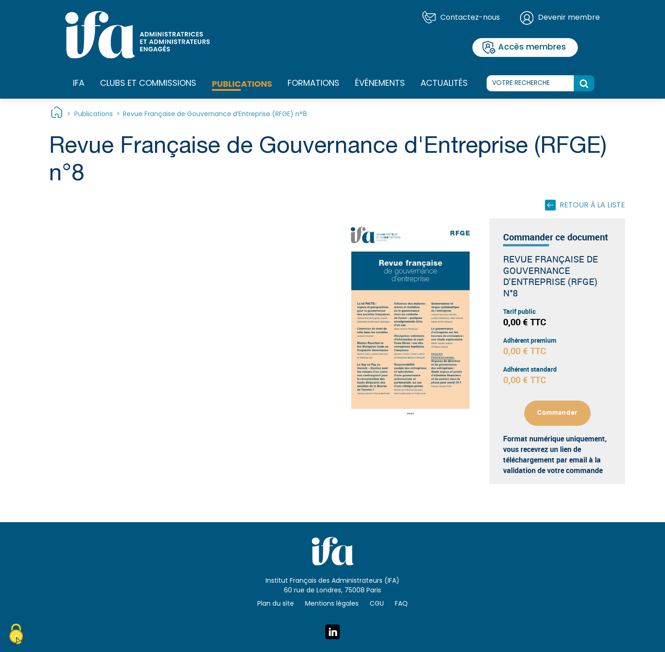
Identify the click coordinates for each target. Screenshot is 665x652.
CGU (377, 604)
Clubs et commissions (148, 83)
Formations (313, 84)
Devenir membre (569, 18)
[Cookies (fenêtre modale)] (16, 635)
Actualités (444, 83)
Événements (380, 83)
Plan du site (275, 604)
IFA (78, 84)
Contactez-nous (470, 18)
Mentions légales (332, 604)
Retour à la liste (592, 206)
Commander (557, 413)
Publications (242, 83)
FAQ (401, 604)
